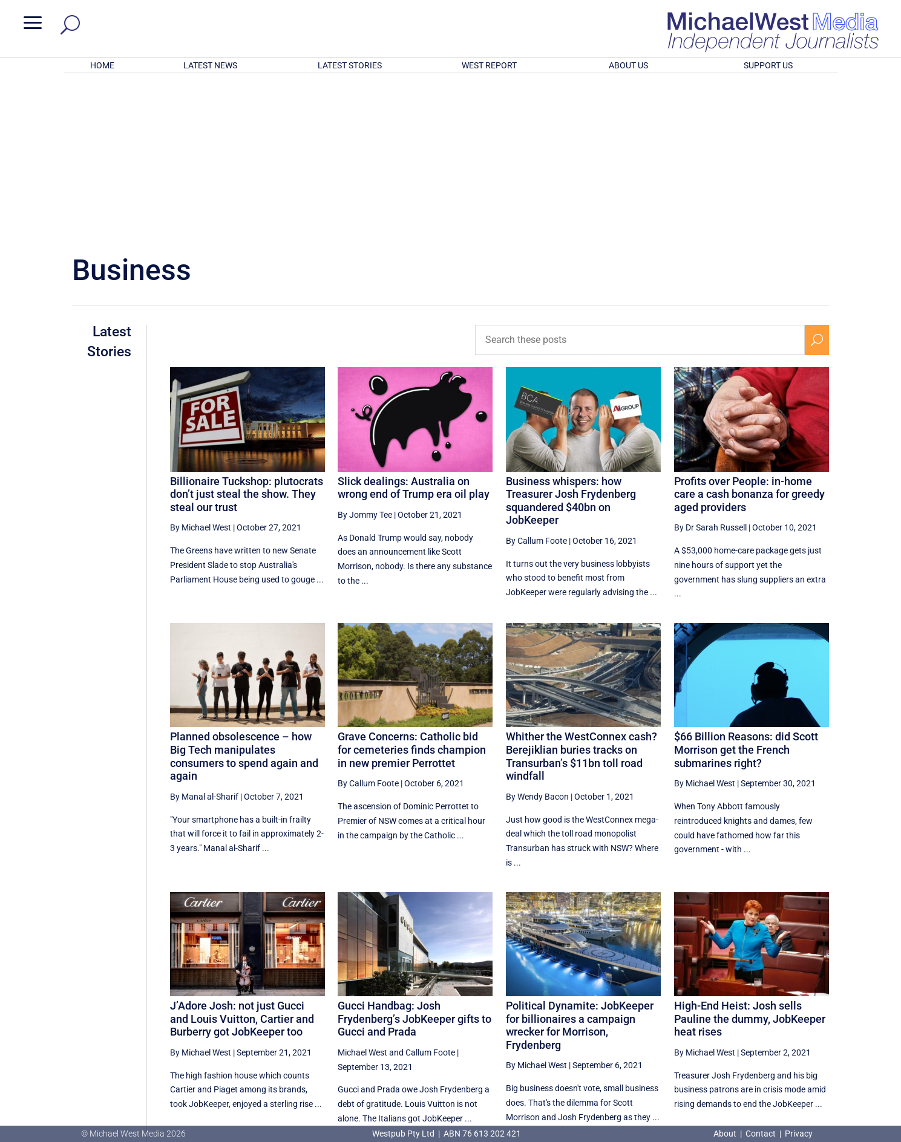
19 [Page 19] (788, 1014)
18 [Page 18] (758, 1014)
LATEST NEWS (210, 65)
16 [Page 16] (696, 1014)
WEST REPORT (489, 65)
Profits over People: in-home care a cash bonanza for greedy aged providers (749, 335)
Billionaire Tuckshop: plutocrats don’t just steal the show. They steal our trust (246, 335)
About (725, 1133)
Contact (760, 1133)
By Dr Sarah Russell (710, 369)
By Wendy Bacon (537, 638)
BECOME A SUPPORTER (837, 1058)
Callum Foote (430, 894)
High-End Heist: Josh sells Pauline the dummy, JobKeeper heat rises (749, 860)
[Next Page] (817, 1013)
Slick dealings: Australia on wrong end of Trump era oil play (414, 329)
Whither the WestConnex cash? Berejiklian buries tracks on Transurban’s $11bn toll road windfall (581, 598)
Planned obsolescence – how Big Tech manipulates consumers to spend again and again (244, 598)
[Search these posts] (639, 181)
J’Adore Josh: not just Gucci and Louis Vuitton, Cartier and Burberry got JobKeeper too (242, 860)
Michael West (362, 894)
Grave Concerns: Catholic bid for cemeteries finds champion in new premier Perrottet (412, 591)
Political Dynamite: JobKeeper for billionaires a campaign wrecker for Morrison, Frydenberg (580, 867)
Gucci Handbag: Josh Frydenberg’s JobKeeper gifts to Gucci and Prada (414, 860)
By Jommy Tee (365, 356)
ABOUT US (628, 65)
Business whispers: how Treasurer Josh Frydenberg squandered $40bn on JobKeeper (571, 342)
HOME (102, 65)
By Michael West (200, 369)
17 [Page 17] (727, 1014)
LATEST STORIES (350, 65)
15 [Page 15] (666, 1014)
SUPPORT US (768, 65)
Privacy (799, 1133)
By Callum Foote (536, 382)
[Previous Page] (638, 1013)
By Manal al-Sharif (204, 638)
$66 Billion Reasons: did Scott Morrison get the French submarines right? (746, 591)
